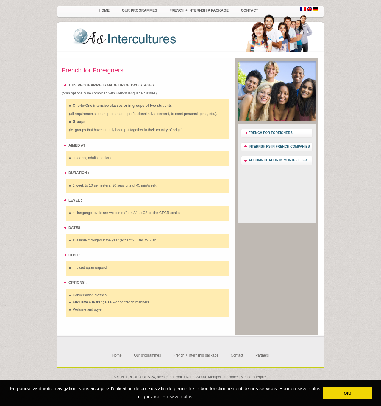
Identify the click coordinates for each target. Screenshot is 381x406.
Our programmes (139, 10)
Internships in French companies (279, 146)
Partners (262, 355)
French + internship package (199, 10)
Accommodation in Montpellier (278, 160)
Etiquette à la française (92, 302)
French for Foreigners (271, 132)
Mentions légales (254, 377)
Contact (249, 10)
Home (104, 10)
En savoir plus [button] (177, 396)
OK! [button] (347, 393)
